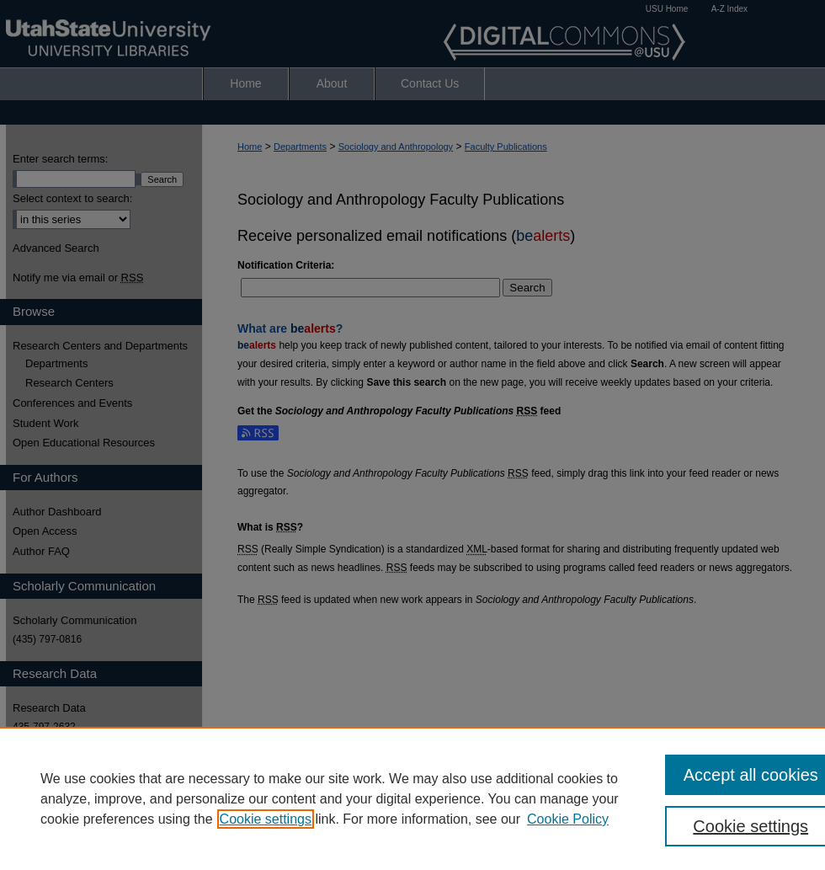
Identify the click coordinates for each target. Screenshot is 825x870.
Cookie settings (265, 819)
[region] (412, 798)
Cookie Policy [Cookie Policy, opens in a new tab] (568, 819)
